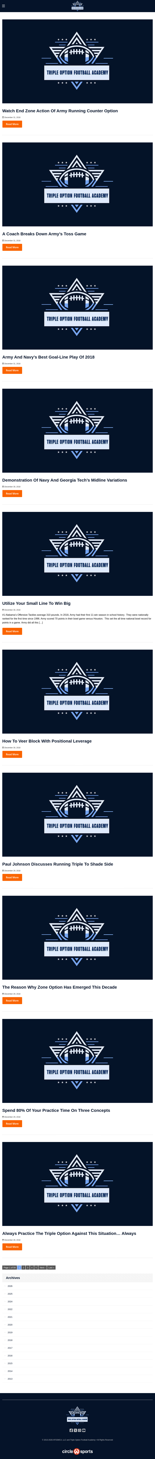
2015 (10, 1363)
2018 (10, 1340)
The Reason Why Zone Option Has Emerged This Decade (59, 987)
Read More (12, 124)
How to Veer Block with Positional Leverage (47, 741)
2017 (10, 1348)
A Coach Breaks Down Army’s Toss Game (44, 234)
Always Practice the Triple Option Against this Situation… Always (69, 1233)
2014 (10, 1371)
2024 (10, 1301)
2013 (10, 1379)
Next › (42, 1267)
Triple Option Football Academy (82, 1440)
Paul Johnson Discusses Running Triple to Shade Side (57, 864)
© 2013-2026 (47, 1440)
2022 (10, 1309)
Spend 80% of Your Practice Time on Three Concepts (56, 1110)
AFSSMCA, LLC (59, 1440)
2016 (10, 1355)
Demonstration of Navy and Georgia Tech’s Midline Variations (64, 480)
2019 (10, 1332)
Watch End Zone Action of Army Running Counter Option (60, 111)
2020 (10, 1325)
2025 (10, 1294)
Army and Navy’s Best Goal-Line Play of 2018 (48, 357)
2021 (10, 1317)
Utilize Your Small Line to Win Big (36, 603)
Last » (51, 1267)
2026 (10, 1286)
